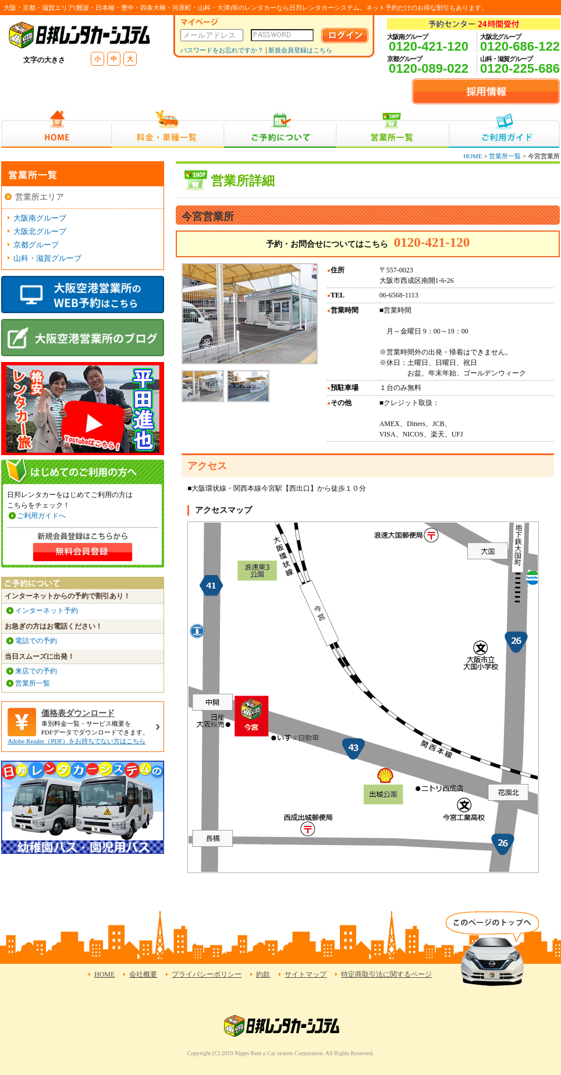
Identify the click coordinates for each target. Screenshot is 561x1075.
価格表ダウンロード (78, 713)
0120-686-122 (520, 46)
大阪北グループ (39, 231)
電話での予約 (36, 641)
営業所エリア (39, 197)
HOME (56, 129)
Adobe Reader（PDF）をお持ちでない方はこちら (76, 740)
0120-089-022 (428, 68)
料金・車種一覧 (167, 129)
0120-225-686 (520, 68)
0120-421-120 (428, 46)
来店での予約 (36, 671)
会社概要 (143, 974)
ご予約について (280, 129)
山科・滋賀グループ (47, 258)
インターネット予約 (46, 610)
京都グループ (36, 244)
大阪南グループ (39, 218)
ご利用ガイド (504, 129)
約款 (263, 974)
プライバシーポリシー (207, 974)
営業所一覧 (392, 129)
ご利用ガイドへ (41, 516)
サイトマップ (305, 974)
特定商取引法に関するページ (386, 974)
